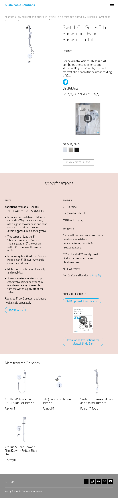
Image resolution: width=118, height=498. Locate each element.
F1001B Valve (15, 310)
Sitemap (10, 482)
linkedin (98, 481)
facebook (86, 481)
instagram (92, 481)
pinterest (104, 481)
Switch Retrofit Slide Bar (32, 17)
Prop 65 (96, 275)
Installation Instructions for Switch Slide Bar (83, 341)
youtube (110, 481)
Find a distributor (78, 162)
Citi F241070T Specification (81, 301)
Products (10, 17)
